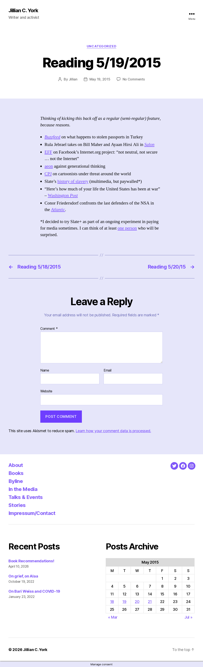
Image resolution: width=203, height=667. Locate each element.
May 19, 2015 (99, 79)
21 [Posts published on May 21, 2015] (150, 601)
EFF (48, 152)
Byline (15, 481)
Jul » (188, 617)
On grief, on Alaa (23, 576)
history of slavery (72, 181)
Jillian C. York (23, 10)
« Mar (113, 617)
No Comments (134, 79)
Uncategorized (101, 46)
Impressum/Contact (31, 513)
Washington (63, 195)
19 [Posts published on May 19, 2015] (124, 601)
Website (46, 391)
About (15, 465)
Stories (17, 505)
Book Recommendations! (31, 561)
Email (107, 370)
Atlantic (58, 210)
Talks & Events (25, 497)
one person (127, 228)
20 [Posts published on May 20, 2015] (137, 601)
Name (44, 370)
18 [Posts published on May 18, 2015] (112, 601)
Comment (49, 329)
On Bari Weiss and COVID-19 (34, 591)
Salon (149, 144)
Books (16, 473)
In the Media (22, 489)
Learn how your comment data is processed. (113, 431)
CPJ (48, 174)
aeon (49, 166)
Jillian (73, 79)
